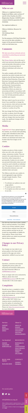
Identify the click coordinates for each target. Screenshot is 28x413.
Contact (18, 362)
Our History (19, 330)
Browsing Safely (5, 329)
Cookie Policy (9, 219)
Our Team (18, 332)
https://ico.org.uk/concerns (16, 309)
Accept (14, 207)
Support (5, 325)
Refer (4, 327)
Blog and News (7, 363)
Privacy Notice (9, 63)
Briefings (18, 350)
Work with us (6, 346)
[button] (26, 193)
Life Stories (18, 353)
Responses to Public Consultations (20, 344)
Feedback (18, 364)
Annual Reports (20, 334)
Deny (14, 211)
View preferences (14, 216)
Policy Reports (20, 348)
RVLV (6, 407)
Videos (17, 351)
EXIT (26, 395)
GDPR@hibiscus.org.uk (9, 274)
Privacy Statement (16, 219)
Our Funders (19, 329)
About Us (18, 325)
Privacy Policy (22, 406)
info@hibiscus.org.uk (9, 400)
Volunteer (5, 344)
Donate (17, 327)
